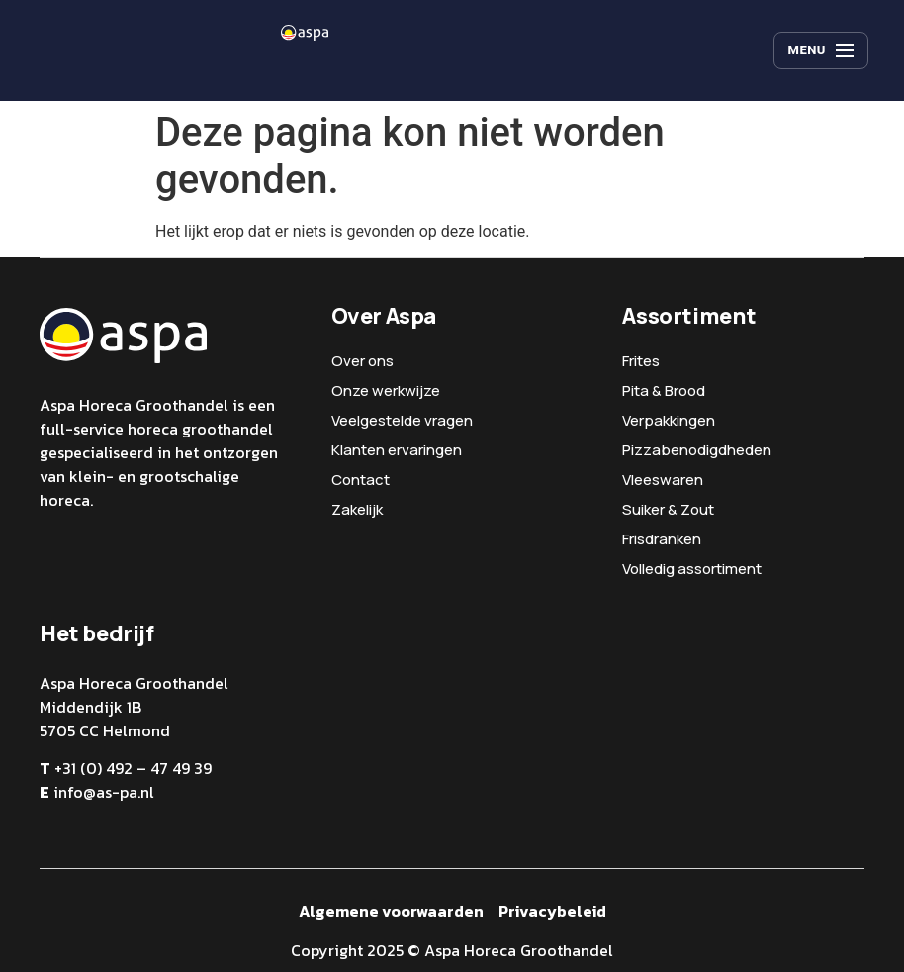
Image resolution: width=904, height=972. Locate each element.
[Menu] (820, 50)
